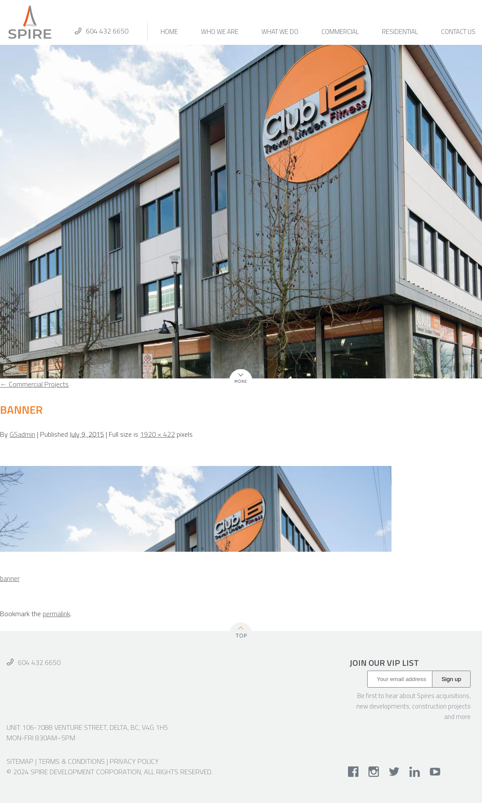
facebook (353, 771)
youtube (435, 771)
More (236, 383)
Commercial (340, 32)
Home (169, 32)
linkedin (414, 771)
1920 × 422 (157, 434)
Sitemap (20, 761)
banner (10, 578)
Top (241, 631)
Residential (400, 32)
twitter (394, 771)
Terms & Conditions (71, 761)
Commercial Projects (34, 384)
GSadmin (22, 434)
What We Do (279, 32)
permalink (56, 613)
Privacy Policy (134, 761)
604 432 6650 (107, 30)
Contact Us (458, 32)
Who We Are (219, 32)
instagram (373, 771)
